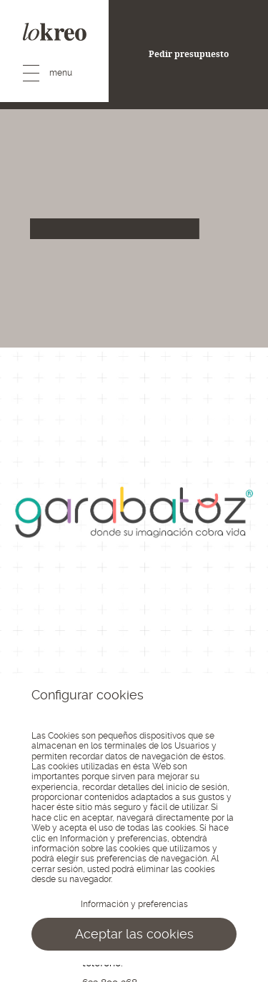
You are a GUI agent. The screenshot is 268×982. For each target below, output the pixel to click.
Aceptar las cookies (134, 933)
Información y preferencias (134, 904)
